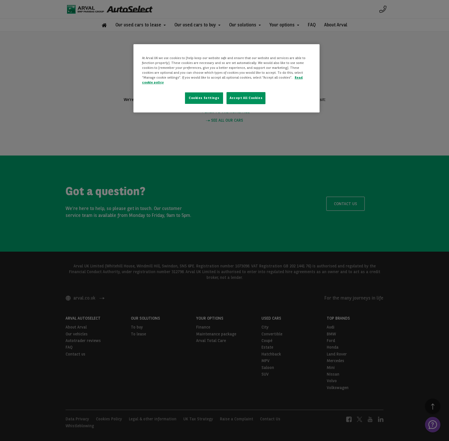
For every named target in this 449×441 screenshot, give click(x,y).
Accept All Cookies (246, 98)
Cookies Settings (204, 98)
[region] (226, 78)
